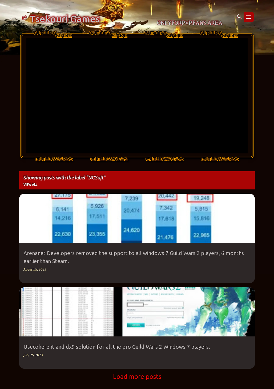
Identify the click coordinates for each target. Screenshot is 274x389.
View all (30, 184)
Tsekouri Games (65, 19)
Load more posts (137, 376)
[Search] (239, 17)
